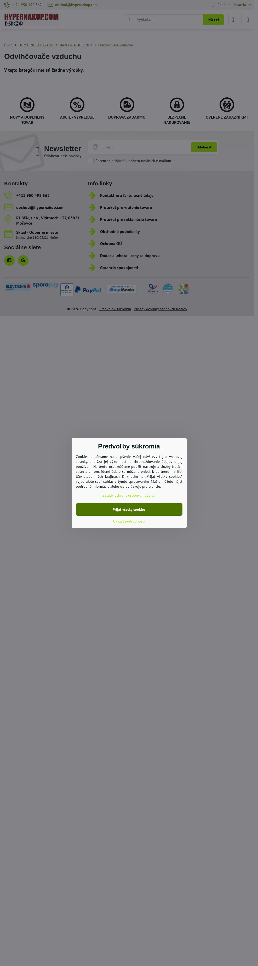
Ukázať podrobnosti (129, 521)
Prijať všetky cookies (129, 509)
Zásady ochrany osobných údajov (129, 495)
